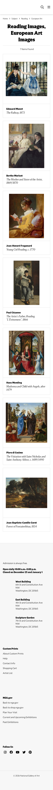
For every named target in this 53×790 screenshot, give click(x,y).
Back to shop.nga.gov (13, 707)
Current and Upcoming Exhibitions (20, 717)
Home (5, 18)
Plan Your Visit (10, 712)
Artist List (7, 672)
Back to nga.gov (10, 702)
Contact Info (9, 663)
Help (5, 658)
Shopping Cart (10, 668)
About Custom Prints (13, 653)
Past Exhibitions (10, 721)
